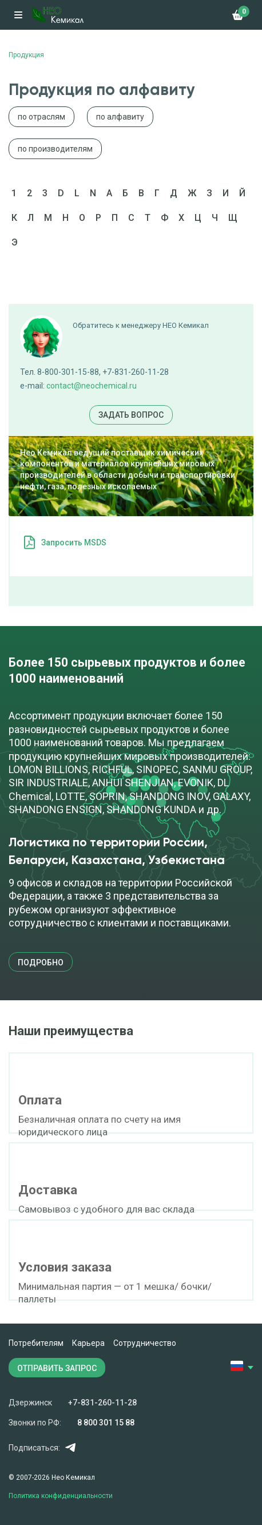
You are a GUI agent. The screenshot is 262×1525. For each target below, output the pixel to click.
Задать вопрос (131, 414)
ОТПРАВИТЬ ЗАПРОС (57, 1368)
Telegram (70, 1447)
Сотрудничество (144, 1343)
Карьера (88, 1343)
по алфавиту (120, 116)
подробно (40, 962)
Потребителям (36, 1343)
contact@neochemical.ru (91, 385)
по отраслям (41, 116)
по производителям (55, 148)
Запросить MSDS (73, 542)
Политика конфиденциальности (61, 1496)
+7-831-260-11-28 (102, 1402)
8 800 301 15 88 (105, 1422)
